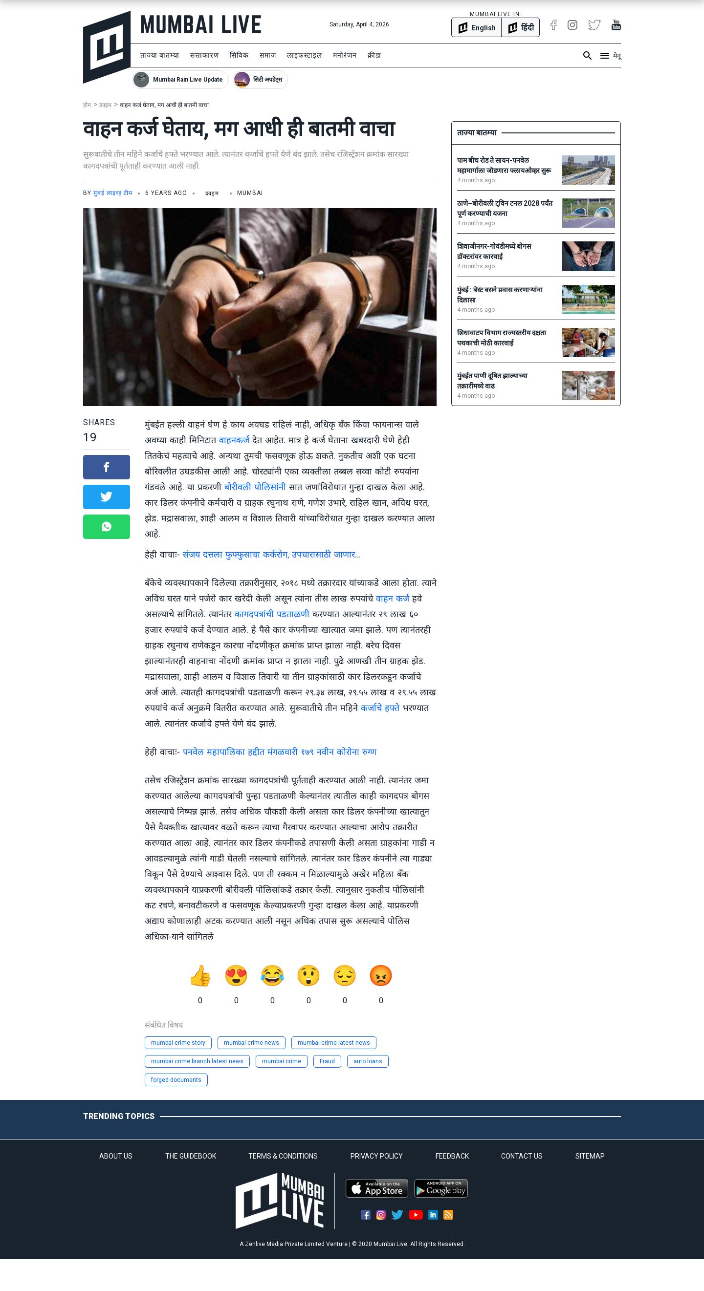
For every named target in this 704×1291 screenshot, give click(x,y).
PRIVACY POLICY (377, 1156)
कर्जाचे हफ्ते (380, 708)
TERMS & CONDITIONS (283, 1156)
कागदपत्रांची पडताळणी (272, 614)
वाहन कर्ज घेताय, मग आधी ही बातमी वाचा (164, 105)
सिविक (239, 55)
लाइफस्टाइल (304, 55)
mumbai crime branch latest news (197, 1061)
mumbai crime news (251, 1042)
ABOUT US (115, 1156)
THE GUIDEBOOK (190, 1156)
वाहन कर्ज (392, 598)
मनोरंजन (345, 55)
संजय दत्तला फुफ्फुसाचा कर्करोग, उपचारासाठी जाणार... (272, 554)
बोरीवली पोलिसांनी (255, 487)
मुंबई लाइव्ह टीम (112, 193)
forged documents (176, 1079)
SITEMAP (590, 1156)
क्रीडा (374, 55)
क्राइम (105, 105)
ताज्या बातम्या (159, 55)
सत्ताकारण (204, 55)
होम (87, 105)
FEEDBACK (452, 1156)
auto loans (367, 1061)
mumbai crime (281, 1061)
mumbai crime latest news (334, 1042)
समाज (268, 55)
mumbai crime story (178, 1042)
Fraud (327, 1061)
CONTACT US (522, 1156)
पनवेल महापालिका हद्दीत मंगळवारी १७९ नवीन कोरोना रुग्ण (279, 752)
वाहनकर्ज (235, 440)
